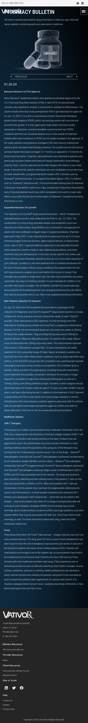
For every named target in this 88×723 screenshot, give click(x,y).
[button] (83, 11)
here (20, 201)
